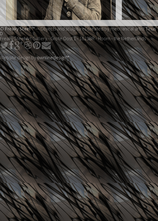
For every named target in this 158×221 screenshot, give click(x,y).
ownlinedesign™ (53, 57)
